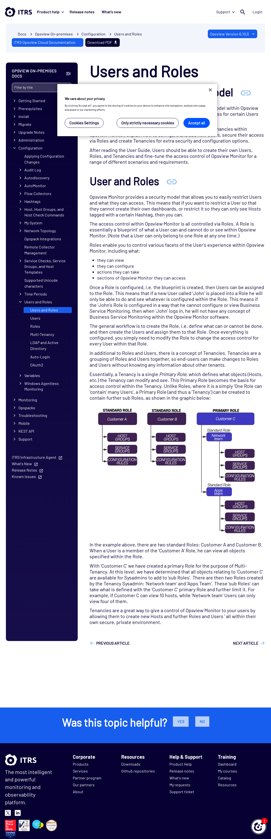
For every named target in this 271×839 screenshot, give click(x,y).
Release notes (80, 11)
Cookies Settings (84, 122)
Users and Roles (128, 34)
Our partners (84, 784)
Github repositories (138, 771)
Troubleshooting (32, 415)
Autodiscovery (36, 177)
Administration (31, 140)
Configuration (30, 148)
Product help (50, 11)
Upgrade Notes (31, 132)
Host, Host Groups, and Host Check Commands (44, 212)
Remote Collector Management (39, 250)
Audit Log (32, 169)
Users (35, 318)
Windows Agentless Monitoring (41, 386)
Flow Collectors (37, 193)
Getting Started (31, 100)
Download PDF (102, 42)
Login (259, 11)
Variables (32, 375)
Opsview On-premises (54, 34)
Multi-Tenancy (42, 334)
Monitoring (27, 399)
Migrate (24, 124)
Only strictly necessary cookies (147, 122)
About (78, 791)
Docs (22, 34)
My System (33, 222)
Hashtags (32, 201)
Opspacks (26, 407)
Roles (35, 326)
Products (81, 764)
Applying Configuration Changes (44, 159)
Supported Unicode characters (41, 283)
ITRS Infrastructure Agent (34, 457)
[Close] (210, 89)
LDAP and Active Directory (44, 345)
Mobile (24, 423)
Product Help (180, 764)
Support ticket (181, 791)
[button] (258, 826)
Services (80, 771)
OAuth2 (36, 364)
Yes (180, 721)
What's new (106, 11)
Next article (245, 643)
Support (228, 11)
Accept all (196, 122)
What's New (22, 463)
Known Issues (24, 476)
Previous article (113, 643)
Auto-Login (40, 356)
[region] (137, 110)
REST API (26, 431)
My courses (227, 771)
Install (23, 116)
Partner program (87, 777)
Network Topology (40, 230)
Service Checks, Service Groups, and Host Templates (45, 266)
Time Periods (35, 294)
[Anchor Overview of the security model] (245, 92)
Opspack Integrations (42, 238)
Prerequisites (30, 108)
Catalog (224, 777)
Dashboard (227, 764)
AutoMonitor (35, 185)
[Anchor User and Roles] (171, 181)
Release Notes (24, 470)
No (202, 721)
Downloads (130, 764)
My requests (179, 784)
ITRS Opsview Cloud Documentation (44, 42)
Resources (227, 784)
